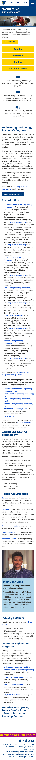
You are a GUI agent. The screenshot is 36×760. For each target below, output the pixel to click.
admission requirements (13, 194)
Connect (18, 3)
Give (25, 3)
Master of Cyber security (13, 685)
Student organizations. (11, 526)
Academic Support (9, 539)
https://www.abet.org (17, 222)
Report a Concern (26, 752)
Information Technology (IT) (15, 409)
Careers (14, 752)
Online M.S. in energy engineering (17, 677)
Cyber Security (9, 416)
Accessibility (24, 754)
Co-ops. (5, 498)
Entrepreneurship (9, 532)
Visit (11, 3)
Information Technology (13, 315)
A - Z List (6, 752)
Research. (6, 509)
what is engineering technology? (14, 433)
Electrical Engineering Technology (17, 288)
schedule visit (10, 42)
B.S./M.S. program (24, 423)
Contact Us (29, 757)
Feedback (20, 757)
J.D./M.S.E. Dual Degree (13, 695)
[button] (32, 3)
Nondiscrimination (10, 754)
